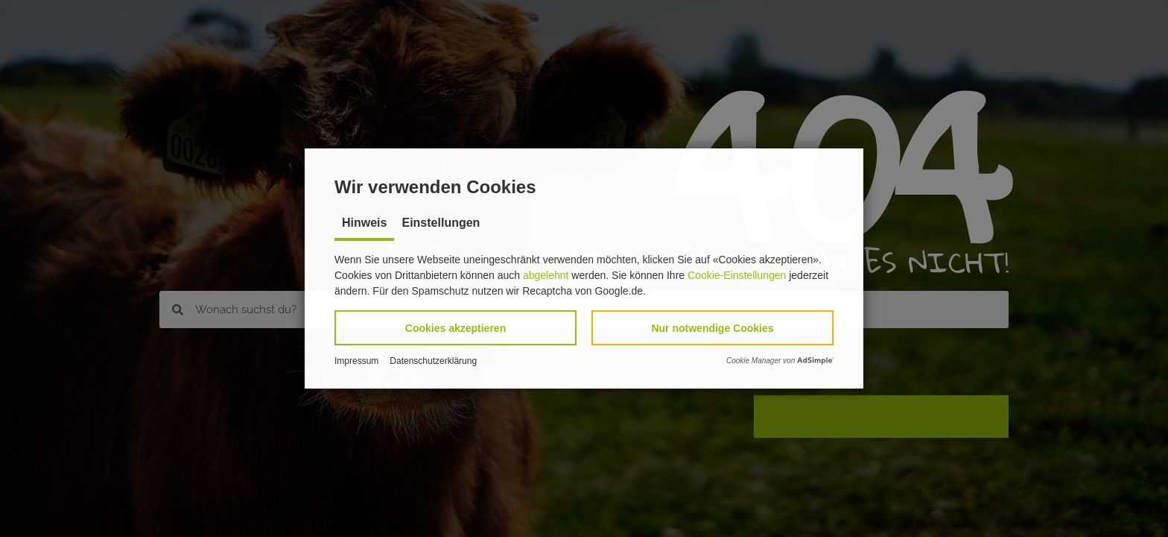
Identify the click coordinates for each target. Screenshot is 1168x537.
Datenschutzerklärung (433, 361)
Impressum (356, 361)
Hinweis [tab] (364, 222)
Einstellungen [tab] (441, 222)
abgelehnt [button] (546, 275)
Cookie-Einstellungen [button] (737, 275)
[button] (455, 327)
